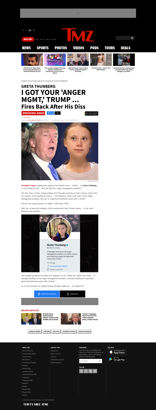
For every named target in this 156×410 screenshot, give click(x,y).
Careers (53, 357)
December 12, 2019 (34, 120)
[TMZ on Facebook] (23, 30)
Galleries (25, 383)
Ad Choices (26, 360)
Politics (56, 331)
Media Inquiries (56, 362)
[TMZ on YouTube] (90, 371)
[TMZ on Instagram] (34, 30)
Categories (26, 377)
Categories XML (27, 380)
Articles (24, 365)
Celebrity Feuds (68, 331)
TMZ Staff (26, 117)
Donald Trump (34, 331)
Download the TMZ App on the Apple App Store (117, 352)
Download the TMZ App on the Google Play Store (117, 359)
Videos (78, 48)
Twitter (46, 331)
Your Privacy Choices (29, 362)
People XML (26, 389)
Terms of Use (26, 357)
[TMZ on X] (26, 30)
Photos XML (26, 392)
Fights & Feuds (84, 331)
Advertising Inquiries (57, 360)
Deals (125, 48)
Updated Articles (27, 371)
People (24, 386)
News (26, 48)
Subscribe (100, 361)
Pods (94, 48)
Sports (43, 48)
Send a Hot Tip (55, 354)
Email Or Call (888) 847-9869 (45, 39)
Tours (110, 48)
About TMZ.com (27, 351)
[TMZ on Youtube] (30, 30)
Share (47, 294)
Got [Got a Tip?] (28, 39)
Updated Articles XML (29, 374)
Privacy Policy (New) (29, 354)
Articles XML (26, 368)
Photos (61, 48)
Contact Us (54, 351)
